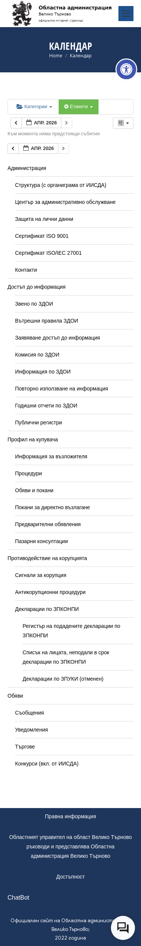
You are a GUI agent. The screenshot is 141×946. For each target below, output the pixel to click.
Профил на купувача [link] (33, 439)
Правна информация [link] (70, 816)
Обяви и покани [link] (34, 490)
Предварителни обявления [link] (48, 524)
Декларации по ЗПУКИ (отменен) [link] (63, 679)
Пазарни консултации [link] (41, 541)
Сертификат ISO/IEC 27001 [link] (48, 253)
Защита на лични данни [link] (44, 219)
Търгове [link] (25, 747)
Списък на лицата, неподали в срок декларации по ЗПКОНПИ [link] (66, 657)
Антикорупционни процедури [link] (50, 592)
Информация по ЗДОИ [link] (43, 372)
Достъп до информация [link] (36, 287)
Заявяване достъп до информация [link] (57, 338)
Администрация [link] (27, 168)
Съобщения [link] (29, 713)
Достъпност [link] (70, 877)
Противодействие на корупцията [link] (47, 558)
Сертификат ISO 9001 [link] (41, 236)
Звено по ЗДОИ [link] (34, 304)
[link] (126, 69)
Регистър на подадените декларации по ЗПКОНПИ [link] (71, 630)
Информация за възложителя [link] (51, 456)
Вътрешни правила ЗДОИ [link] (46, 321)
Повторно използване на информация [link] (61, 389)
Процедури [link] (28, 473)
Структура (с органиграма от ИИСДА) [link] (60, 185)
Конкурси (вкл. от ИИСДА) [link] (47, 764)
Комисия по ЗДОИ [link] (37, 355)
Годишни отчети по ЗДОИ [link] (46, 406)
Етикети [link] (78, 106)
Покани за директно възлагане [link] (52, 507)
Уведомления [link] (31, 730)
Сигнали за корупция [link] (40, 575)
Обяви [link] (15, 696)
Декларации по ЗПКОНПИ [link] (47, 609)
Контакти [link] (26, 270)
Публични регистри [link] (38, 422)
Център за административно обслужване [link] (65, 202)
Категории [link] (34, 106)
